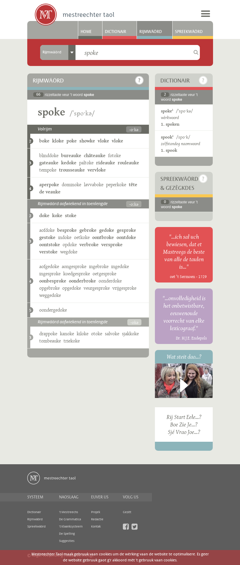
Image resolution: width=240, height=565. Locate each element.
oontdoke (126, 237)
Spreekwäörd (189, 31)
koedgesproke (76, 273)
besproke (67, 230)
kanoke (67, 333)
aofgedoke (49, 266)
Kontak (96, 526)
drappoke (48, 333)
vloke (103, 140)
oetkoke (82, 237)
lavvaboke (93, 184)
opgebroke (49, 288)
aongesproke (74, 266)
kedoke (68, 162)
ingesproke (50, 273)
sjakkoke (130, 333)
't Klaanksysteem (71, 526)
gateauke (48, 162)
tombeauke (50, 340)
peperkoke (116, 184)
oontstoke (49, 244)
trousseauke (72, 169)
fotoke (114, 155)
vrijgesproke (124, 288)
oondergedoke (53, 309)
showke (87, 140)
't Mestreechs (68, 512)
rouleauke (128, 162)
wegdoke (68, 251)
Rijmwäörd (150, 31)
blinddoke (48, 155)
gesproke (126, 230)
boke (44, 140)
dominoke (71, 184)
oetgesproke (104, 273)
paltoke (86, 162)
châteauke (94, 155)
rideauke (105, 162)
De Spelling (67, 534)
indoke (64, 237)
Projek (95, 512)
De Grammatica (70, 519)
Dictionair (115, 31)
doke (44, 215)
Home (86, 31)
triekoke (72, 340)
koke (57, 215)
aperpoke (49, 184)
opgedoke (71, 288)
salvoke (112, 333)
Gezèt (127, 512)
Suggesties (67, 541)
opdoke (70, 244)
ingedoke (120, 266)
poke (72, 140)
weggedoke (50, 295)
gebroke (87, 230)
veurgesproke (97, 288)
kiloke (82, 333)
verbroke (89, 244)
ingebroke (98, 266)
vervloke (96, 169)
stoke (70, 215)
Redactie (97, 519)
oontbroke (103, 237)
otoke (96, 333)
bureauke (71, 155)
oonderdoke (110, 280)
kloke (58, 140)
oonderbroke (82, 280)
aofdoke (47, 230)
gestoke (47, 237)
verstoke (48, 251)
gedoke (106, 230)
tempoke (47, 169)
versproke (112, 244)
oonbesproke (52, 280)
